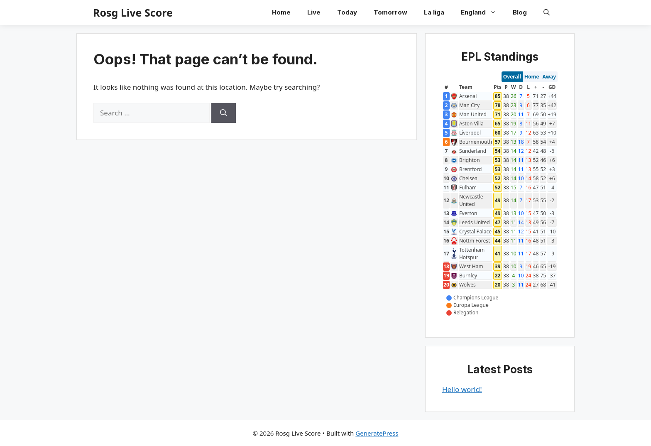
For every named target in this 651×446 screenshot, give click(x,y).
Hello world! (462, 389)
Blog (520, 12)
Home (281, 12)
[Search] (223, 113)
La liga (434, 12)
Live (314, 12)
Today (347, 12)
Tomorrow (390, 12)
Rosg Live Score (133, 12)
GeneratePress (376, 433)
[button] (546, 12)
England (482, 12)
